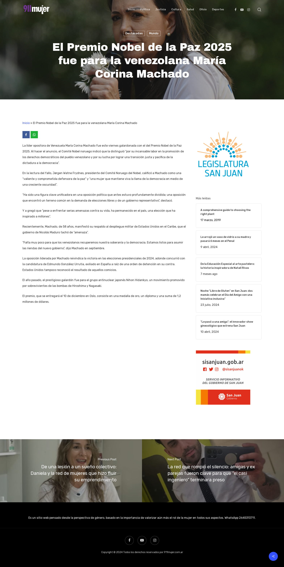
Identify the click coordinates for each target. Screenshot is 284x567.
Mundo (153, 33)
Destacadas (134, 33)
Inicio (26, 123)
